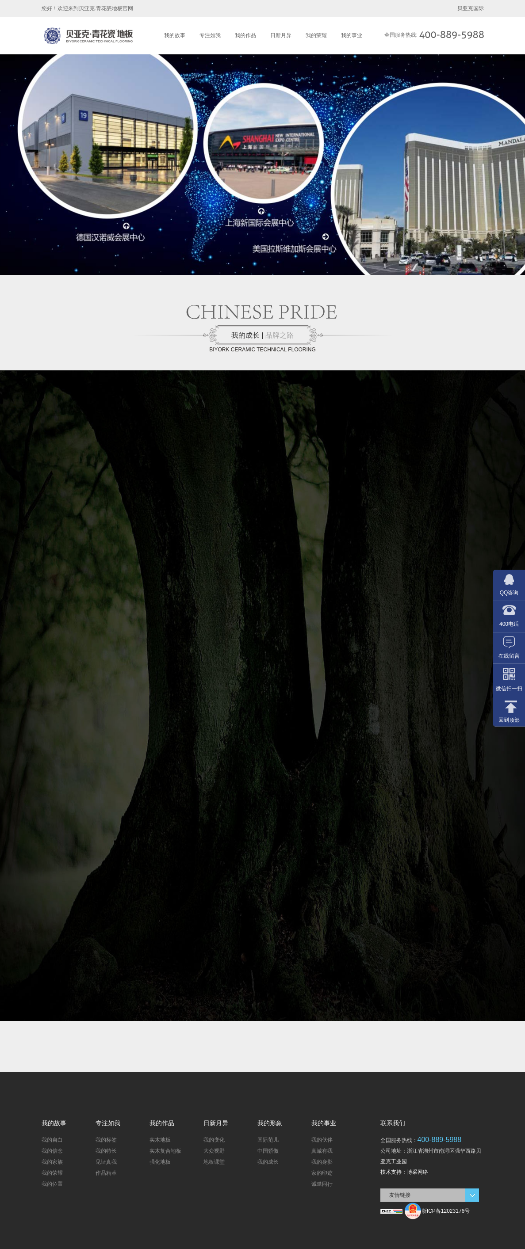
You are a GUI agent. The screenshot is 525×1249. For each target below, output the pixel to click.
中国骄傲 (268, 1151)
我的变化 (214, 1140)
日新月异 (280, 35)
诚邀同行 (322, 1184)
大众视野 (214, 1151)
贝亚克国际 (470, 8)
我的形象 (269, 1123)
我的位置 (52, 1184)
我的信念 (52, 1151)
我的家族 (52, 1162)
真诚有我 (322, 1151)
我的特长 (106, 1151)
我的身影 (322, 1162)
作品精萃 (106, 1173)
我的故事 (174, 35)
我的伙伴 (322, 1140)
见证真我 (106, 1162)
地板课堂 (214, 1162)
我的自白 (52, 1140)
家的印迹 (322, 1173)
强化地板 (160, 1162)
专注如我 (210, 35)
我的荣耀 (316, 35)
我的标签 (106, 1140)
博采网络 (417, 1172)
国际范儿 (268, 1140)
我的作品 (245, 35)
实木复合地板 (165, 1151)
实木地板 (160, 1140)
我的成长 (268, 1162)
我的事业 (351, 35)
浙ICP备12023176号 (446, 1211)
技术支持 (391, 1172)
